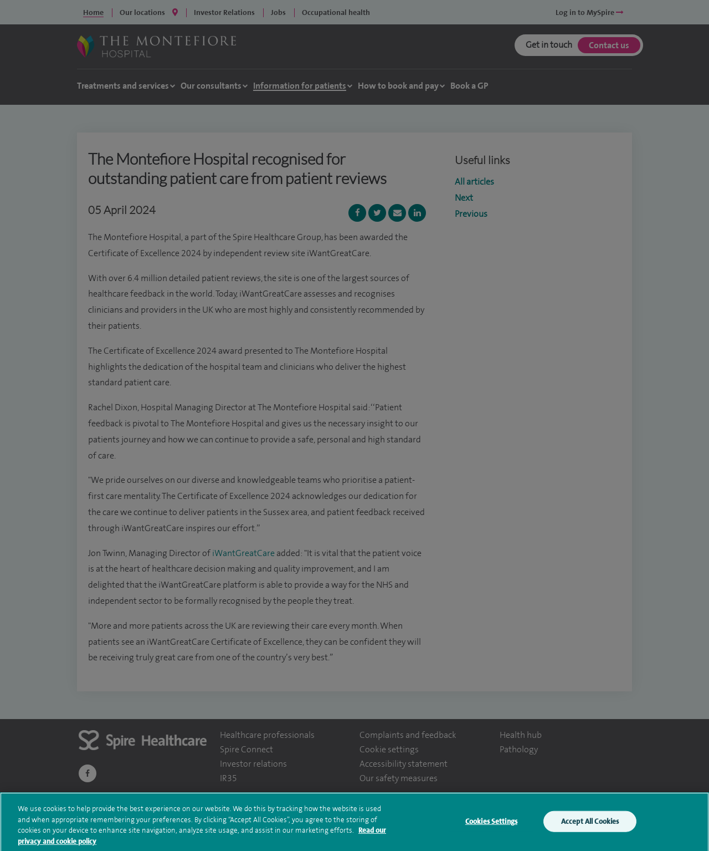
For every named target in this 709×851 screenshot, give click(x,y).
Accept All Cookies (590, 827)
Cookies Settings (491, 827)
